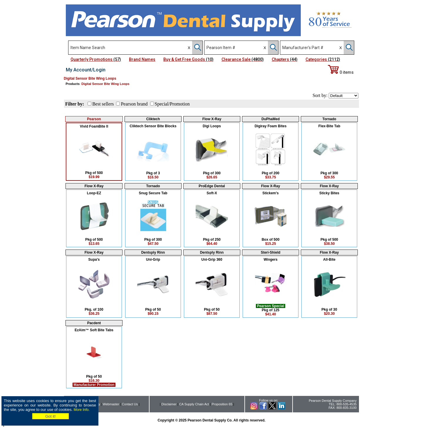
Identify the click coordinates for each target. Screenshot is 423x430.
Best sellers (103, 103)
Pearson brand (134, 103)
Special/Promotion (172, 103)
